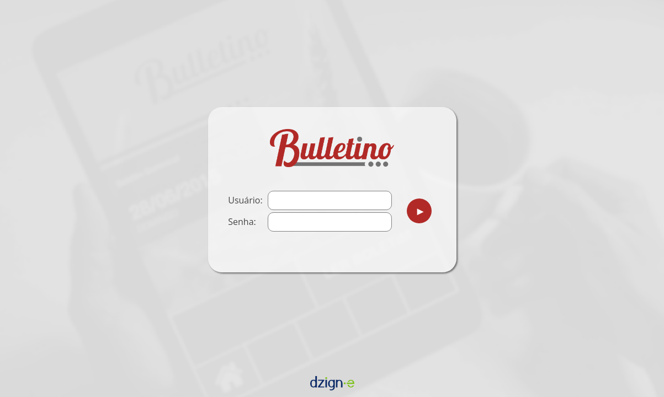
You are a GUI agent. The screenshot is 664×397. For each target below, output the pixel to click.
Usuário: (245, 200)
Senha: (242, 222)
